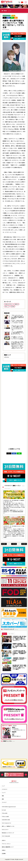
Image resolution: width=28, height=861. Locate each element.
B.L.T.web (4, 810)
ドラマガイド (4, 789)
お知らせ (3, 840)
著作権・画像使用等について (8, 847)
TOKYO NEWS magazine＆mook (9, 806)
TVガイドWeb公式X (6, 836)
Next (26, 775)
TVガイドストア (5, 829)
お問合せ (3, 850)
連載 (3, 799)
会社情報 (3, 853)
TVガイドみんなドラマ (6, 823)
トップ (3, 786)
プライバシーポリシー (6, 843)
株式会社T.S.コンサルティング (8, 832)
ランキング (4, 802)
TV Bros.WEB (4, 813)
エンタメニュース (6, 15)
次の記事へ (24, 544)
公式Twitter (6, 357)
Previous (2, 775)
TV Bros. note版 (5, 816)
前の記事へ (4, 544)
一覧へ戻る (14, 544)
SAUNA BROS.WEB (6, 819)
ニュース (3, 792)
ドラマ (13, 15)
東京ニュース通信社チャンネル (8, 826)
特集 (3, 795)
